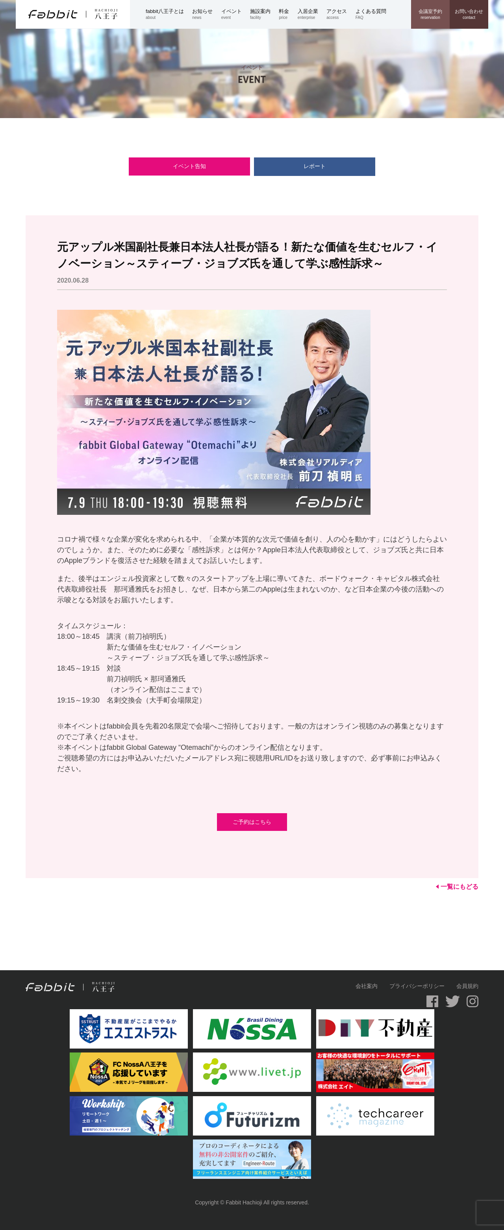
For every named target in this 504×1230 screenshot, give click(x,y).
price (288, 14)
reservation (430, 14)
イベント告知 (206, 166)
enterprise (312, 14)
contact (469, 14)
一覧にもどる (457, 886)
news (206, 14)
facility (264, 14)
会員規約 (467, 986)
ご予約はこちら (252, 822)
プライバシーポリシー (417, 986)
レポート (297, 166)
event (235, 14)
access (340, 14)
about (169, 14)
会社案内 (367, 986)
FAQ (375, 14)
